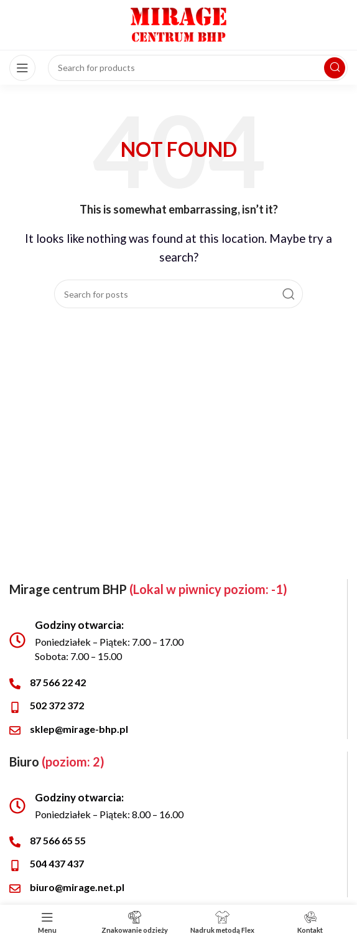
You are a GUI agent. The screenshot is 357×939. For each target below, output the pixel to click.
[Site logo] (178, 23)
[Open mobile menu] (22, 67)
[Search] (178, 294)
